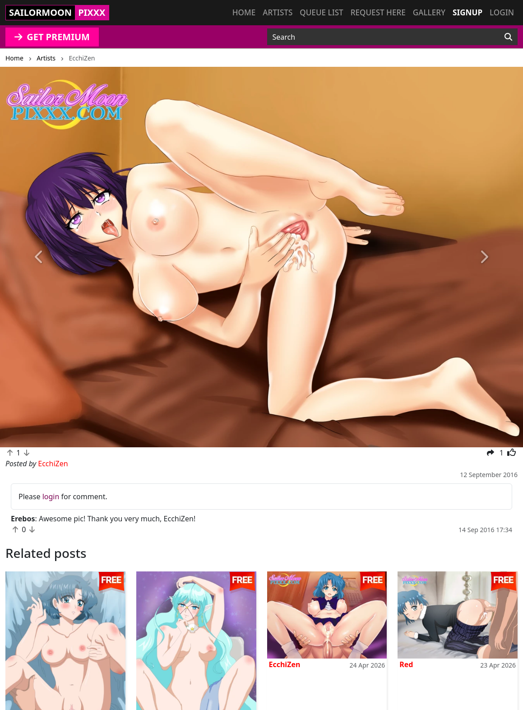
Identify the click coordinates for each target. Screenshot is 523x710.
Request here (378, 12)
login (51, 496)
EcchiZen (285, 664)
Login (502, 12)
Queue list (321, 12)
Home (243, 12)
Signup (467, 12)
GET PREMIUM (52, 37)
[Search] (508, 37)
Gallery (429, 12)
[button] (39, 257)
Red (406, 664)
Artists (277, 12)
